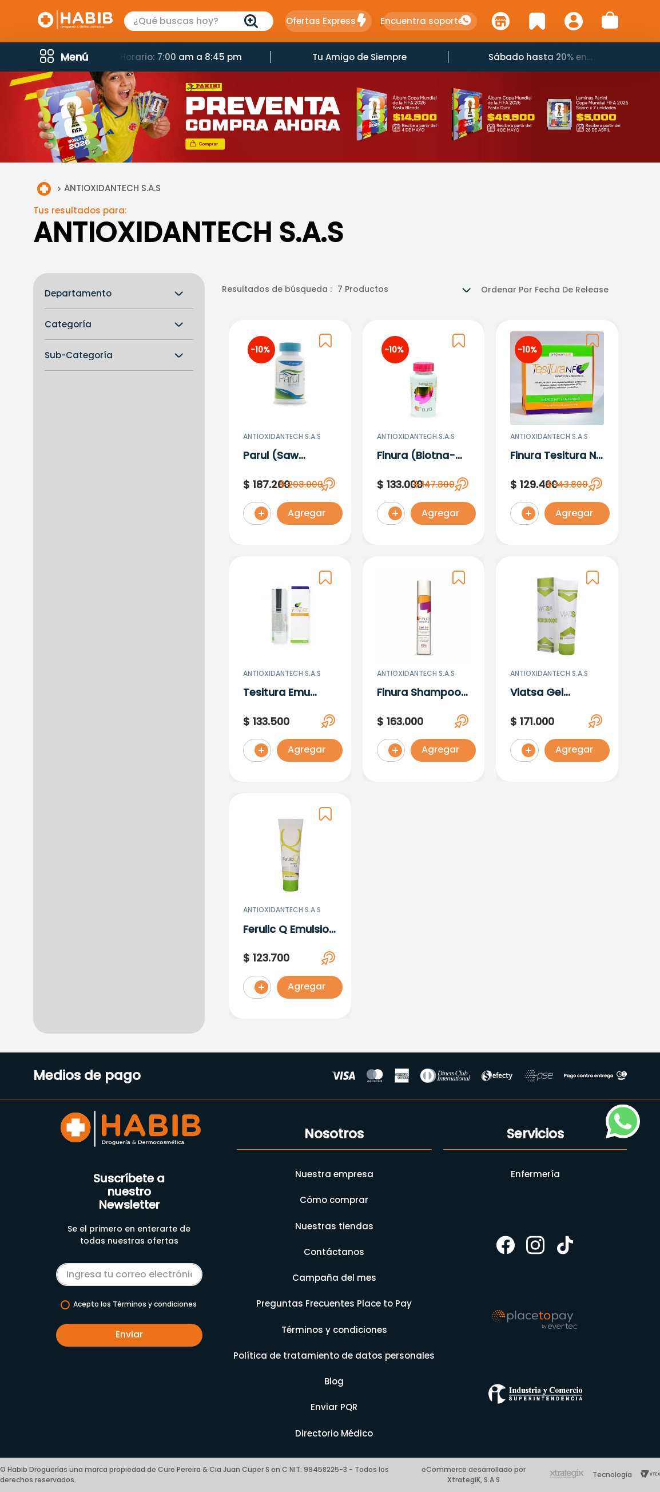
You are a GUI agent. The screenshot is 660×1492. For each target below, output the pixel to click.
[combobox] (199, 21)
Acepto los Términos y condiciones (135, 1304)
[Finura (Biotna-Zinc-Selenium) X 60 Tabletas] (424, 435)
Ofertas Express (321, 21)
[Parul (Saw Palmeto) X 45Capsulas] (290, 435)
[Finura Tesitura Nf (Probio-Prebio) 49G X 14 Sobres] (557, 435)
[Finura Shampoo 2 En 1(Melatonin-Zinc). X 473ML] (424, 671)
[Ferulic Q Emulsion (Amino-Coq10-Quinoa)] (290, 908)
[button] (63, 57)
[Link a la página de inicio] (44, 191)
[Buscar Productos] (253, 21)
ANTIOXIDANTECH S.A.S (112, 190)
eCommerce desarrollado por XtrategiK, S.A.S (474, 1475)
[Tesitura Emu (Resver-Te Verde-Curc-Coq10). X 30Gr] (290, 671)
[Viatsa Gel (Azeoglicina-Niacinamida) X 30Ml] (557, 671)
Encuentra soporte (421, 21)
